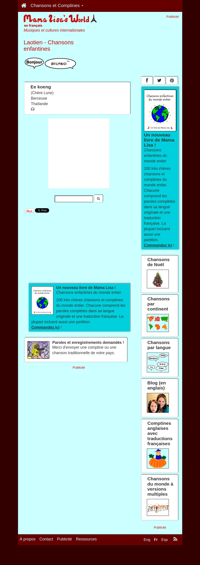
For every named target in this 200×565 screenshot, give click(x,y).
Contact (46, 539)
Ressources (86, 539)
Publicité (64, 539)
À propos (28, 539)
